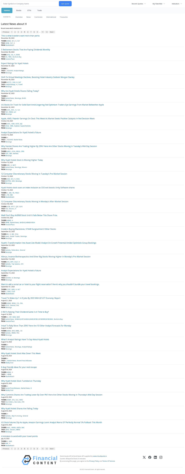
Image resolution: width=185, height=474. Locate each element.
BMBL (17, 331)
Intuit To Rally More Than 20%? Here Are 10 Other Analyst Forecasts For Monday (36, 325)
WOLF (7, 126)
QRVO (7, 430)
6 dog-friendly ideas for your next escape (19, 367)
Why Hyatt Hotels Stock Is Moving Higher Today (22, 160)
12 (47, 32)
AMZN (19, 428)
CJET (17, 207)
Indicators (175, 4)
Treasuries (64, 17)
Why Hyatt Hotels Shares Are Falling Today (19, 408)
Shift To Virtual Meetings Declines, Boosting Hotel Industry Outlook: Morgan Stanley (37, 77)
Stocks (18, 10)
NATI (14, 165)
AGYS (17, 124)
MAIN (18, 55)
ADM (13, 124)
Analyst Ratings (19, 71)
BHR (13, 331)
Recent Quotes (137, 4)
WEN (11, 126)
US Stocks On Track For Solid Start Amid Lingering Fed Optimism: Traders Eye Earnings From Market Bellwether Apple (52, 104)
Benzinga (9, 73)
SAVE (9, 292)
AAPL (8, 110)
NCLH (7, 305)
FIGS (6, 209)
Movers (24, 167)
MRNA (18, 430)
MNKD (14, 333)
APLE (8, 55)
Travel (20, 84)
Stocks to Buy (17, 57)
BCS (13, 41)
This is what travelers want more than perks (20, 35)
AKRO (9, 151)
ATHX (13, 151)
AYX (8, 262)
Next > (52, 32)
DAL (21, 303)
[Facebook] (149, 460)
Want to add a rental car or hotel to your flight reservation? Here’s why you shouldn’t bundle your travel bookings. (50, 284)
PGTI (6, 153)
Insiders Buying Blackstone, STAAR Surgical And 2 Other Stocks (28, 229)
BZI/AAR (10, 71)
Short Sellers (9, 402)
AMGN (13, 428)
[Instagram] (160, 460)
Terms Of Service (109, 461)
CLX (18, 110)
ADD (8, 179)
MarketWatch (10, 45)
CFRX (22, 151)
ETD (23, 402)
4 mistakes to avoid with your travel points (19, 436)
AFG (13, 400)
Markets (7, 10)
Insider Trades (15, 236)
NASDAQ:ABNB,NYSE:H (27, 223)
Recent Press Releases (24, 361)
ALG (17, 400)
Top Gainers (16, 264)
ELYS (20, 207)
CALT (16, 262)
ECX (12, 179)
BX (8, 234)
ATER (8, 207)
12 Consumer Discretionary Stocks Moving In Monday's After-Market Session (34, 201)
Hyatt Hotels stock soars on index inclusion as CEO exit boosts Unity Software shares (38, 187)
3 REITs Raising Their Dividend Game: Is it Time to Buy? (25, 312)
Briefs (24, 98)
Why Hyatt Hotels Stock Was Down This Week (21, 353)
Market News (9, 98)
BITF (12, 262)
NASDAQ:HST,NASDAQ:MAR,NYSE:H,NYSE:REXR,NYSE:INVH (34, 319)
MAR (18, 317)
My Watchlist (157, 4)
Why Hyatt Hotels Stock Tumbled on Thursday (21, 381)
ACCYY (9, 82)
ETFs (29, 10)
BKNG (14, 303)
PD (13, 193)
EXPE (13, 289)
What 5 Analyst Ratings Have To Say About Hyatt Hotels (25, 339)
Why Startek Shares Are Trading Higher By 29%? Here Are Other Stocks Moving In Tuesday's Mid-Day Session (49, 146)
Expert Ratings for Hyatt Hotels (14, 63)
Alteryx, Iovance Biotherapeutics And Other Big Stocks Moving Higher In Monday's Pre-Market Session (45, 256)
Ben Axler (18, 402)
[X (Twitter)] (144, 460)
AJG (21, 124)
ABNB (9, 41)
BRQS (18, 151)
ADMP (9, 400)
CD (21, 331)
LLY (15, 112)
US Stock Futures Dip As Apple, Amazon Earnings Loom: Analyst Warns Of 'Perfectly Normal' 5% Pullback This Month (51, 422)
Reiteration (15, 250)
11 (43, 32)
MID (10, 193)
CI (16, 110)
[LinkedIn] (155, 460)
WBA (10, 57)
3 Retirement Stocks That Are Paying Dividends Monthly (25, 49)
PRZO (17, 193)
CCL (18, 303)
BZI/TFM (8, 181)
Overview (19, 17)
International (51, 17)
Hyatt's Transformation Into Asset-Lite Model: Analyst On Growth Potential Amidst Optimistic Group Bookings (48, 243)
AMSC (21, 400)
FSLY (6, 112)
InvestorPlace (10, 59)
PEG (18, 333)
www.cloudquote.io (100, 456)
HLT (18, 41)
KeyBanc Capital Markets (22, 126)
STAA (16, 234)
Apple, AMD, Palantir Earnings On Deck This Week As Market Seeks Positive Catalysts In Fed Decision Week (48, 118)
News (28, 17)
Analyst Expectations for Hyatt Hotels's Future (21, 132)
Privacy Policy (94, 461)
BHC (12, 110)
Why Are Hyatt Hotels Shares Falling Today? (20, 91)
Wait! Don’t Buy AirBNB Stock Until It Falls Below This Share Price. (29, 215)
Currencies (38, 17)
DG (12, 55)
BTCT (13, 207)
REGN (11, 112)
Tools (39, 10)
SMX (10, 153)
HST (10, 317)
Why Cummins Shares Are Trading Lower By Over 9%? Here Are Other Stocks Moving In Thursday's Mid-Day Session (51, 394)
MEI (13, 234)
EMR (8, 165)
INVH (14, 317)
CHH (13, 82)
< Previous (5, 32)
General (22, 250)
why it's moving (17, 416)
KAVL (18, 179)
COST (9, 289)
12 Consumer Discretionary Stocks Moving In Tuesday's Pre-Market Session (34, 173)
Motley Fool (9, 363)
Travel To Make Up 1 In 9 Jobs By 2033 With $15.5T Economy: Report (30, 298)
